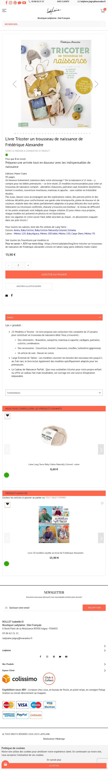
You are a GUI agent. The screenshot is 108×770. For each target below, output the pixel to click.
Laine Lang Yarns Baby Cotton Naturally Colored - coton (54, 464)
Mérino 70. (89, 233)
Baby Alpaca (33, 233)
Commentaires (13, 392)
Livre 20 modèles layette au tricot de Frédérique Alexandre (55, 552)
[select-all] (55, 497)
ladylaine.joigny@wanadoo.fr (93, 1)
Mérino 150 (64, 233)
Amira (17, 230)
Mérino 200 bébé (48, 233)
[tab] (54, 317)
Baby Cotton (27, 230)
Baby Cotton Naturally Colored (51, 230)
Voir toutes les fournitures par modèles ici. (27, 240)
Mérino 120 (20, 233)
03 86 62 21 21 (37, 1)
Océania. (72, 230)
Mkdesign (60, 738)
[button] (14, 84)
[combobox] (54, 24)
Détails (10, 317)
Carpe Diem (77, 233)
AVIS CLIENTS (63, 1)
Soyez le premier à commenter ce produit (27, 150)
